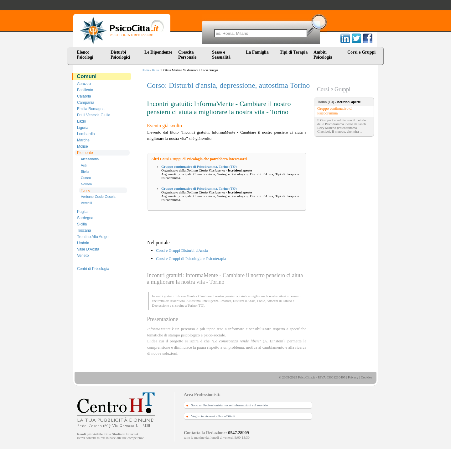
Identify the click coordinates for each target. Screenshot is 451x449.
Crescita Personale (187, 55)
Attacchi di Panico (279, 301)
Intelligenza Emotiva (216, 301)
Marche (83, 140)
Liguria (82, 127)
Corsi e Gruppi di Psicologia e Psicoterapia (191, 258)
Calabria (84, 96)
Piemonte (85, 153)
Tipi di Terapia (294, 52)
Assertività (177, 301)
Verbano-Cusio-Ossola (98, 196)
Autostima (193, 301)
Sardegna (85, 218)
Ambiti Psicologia (323, 55)
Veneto (83, 255)
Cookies (366, 377)
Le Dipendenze (158, 52)
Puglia (82, 211)
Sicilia (82, 224)
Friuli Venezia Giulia (93, 115)
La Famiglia (258, 52)
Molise (82, 146)
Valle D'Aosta (88, 249)
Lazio (81, 121)
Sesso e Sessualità (221, 55)
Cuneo (86, 178)
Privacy (353, 377)
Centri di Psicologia (93, 269)
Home (145, 70)
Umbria (83, 243)
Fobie (261, 301)
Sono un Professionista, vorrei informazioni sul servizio (229, 405)
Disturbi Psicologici (120, 55)
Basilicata (85, 90)
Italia (155, 70)
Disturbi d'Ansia (244, 301)
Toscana (84, 230)
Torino (85, 190)
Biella (85, 171)
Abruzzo (84, 84)
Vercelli (86, 203)
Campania (85, 102)
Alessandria (90, 159)
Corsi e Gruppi (361, 52)
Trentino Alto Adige (92, 237)
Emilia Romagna (91, 109)
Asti (83, 165)
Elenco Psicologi (85, 55)
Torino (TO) (196, 305)
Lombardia (86, 134)
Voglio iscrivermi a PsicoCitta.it (213, 416)
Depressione (160, 305)
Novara (86, 184)
